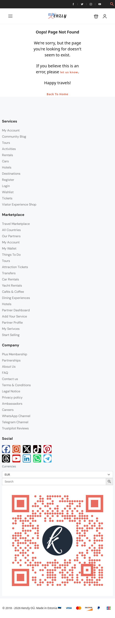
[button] (112, 3)
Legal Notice (11, 391)
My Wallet (9, 248)
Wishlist (8, 192)
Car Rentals (10, 279)
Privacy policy (12, 397)
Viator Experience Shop (19, 204)
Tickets (7, 198)
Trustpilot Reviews (15, 428)
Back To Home (57, 94)
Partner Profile (12, 322)
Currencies (9, 466)
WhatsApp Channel (16, 416)
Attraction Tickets (15, 267)
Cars (5, 161)
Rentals (7, 155)
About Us (9, 366)
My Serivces (11, 329)
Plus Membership (14, 354)
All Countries (11, 230)
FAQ (5, 373)
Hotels (6, 167)
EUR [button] (52, 14)
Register (8, 180)
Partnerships (11, 360)
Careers (8, 410)
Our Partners (11, 236)
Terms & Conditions (16, 385)
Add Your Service (14, 316)
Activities (9, 149)
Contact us (10, 379)
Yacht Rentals (12, 285)
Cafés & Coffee (13, 292)
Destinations (11, 173)
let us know (69, 72)
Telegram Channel (15, 422)
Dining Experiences (16, 298)
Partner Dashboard (16, 310)
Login (6, 186)
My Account (11, 130)
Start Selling (11, 335)
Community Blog (14, 136)
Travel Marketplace (16, 224)
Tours (6, 143)
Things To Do (11, 255)
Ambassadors (12, 404)
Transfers (9, 273)
